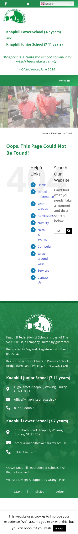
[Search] (69, 231)
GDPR (18, 492)
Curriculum (45, 246)
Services (43, 270)
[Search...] (60, 231)
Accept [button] (59, 528)
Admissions (46, 216)
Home (42, 185)
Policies (39, 492)
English (47, 3)
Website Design (17, 480)
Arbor (60, 492)
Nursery (43, 223)
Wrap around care (43, 259)
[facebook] (5, 3)
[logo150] (14, 9)
